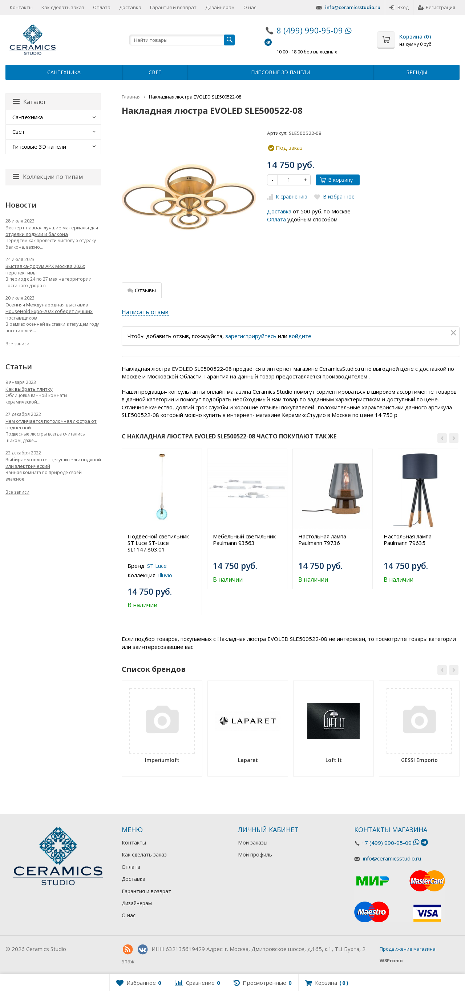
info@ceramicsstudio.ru (352, 7)
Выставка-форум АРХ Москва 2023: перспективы (45, 269)
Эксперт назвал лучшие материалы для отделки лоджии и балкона (51, 230)
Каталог (29, 102)
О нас (249, 7)
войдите (300, 336)
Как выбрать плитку (29, 389)
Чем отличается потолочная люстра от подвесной (51, 424)
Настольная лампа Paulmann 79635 (408, 539)
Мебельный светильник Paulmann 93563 (244, 539)
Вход (399, 7)
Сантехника (64, 72)
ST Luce (157, 565)
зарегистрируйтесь (250, 336)
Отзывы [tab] (142, 290)
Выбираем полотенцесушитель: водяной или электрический (53, 462)
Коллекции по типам (48, 177)
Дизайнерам (220, 7)
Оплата (101, 7)
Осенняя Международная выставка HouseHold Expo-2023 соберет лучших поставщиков (49, 311)
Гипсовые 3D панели (280, 72)
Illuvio (165, 575)
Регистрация (436, 7)
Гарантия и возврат (173, 7)
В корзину (336, 179)
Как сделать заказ (62, 7)
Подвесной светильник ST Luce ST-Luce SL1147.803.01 (158, 543)
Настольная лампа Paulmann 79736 (322, 539)
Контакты (21, 7)
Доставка (130, 7)
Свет (155, 72)
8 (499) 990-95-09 (309, 30)
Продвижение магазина (408, 949)
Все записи (17, 344)
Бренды (416, 72)
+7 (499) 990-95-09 (386, 842)
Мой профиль (255, 854)
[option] (162, 532)
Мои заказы (252, 842)
